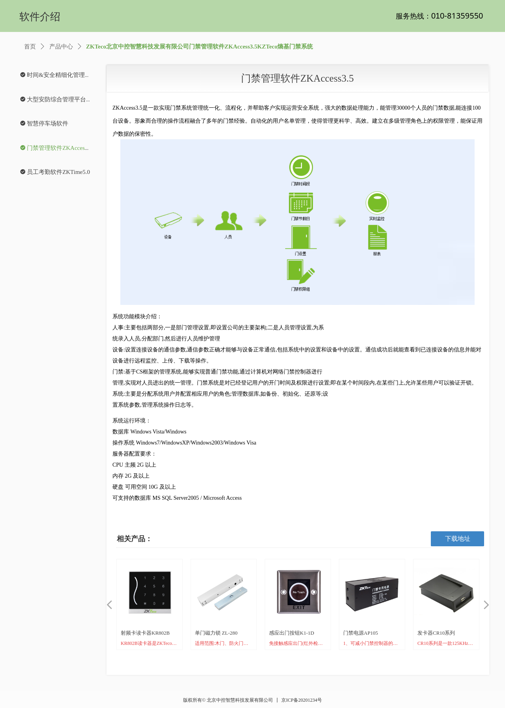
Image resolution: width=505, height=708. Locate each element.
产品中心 (61, 46)
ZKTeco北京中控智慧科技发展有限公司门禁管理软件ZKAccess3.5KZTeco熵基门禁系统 (199, 46)
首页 (30, 46)
